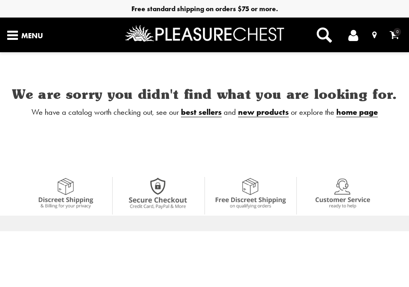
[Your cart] (394, 35)
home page (357, 112)
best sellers (201, 112)
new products (263, 112)
